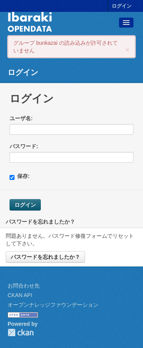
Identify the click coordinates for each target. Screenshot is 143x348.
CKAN (21, 332)
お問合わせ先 (24, 286)
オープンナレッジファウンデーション (53, 305)
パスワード (23, 146)
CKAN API (20, 295)
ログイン (122, 6)
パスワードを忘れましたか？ (45, 257)
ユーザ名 (20, 118)
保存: (20, 176)
